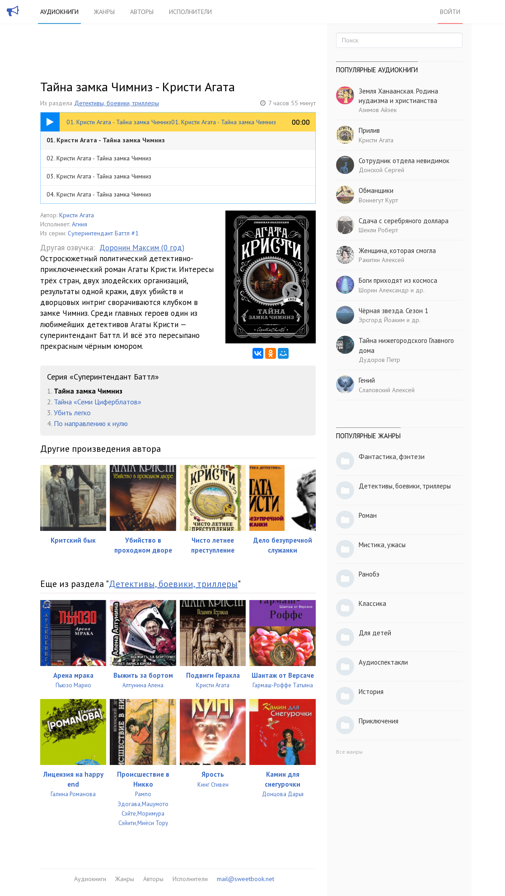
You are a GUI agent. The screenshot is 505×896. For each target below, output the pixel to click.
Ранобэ (369, 574)
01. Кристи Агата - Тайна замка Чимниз (106, 140)
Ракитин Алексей (381, 260)
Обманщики (376, 190)
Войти (450, 12)
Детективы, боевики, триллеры (116, 103)
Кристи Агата (76, 215)
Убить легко (72, 412)
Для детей (375, 633)
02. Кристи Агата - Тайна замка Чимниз (99, 158)
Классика (372, 603)
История (371, 691)
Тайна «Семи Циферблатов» (97, 401)
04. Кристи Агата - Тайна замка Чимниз (99, 194)
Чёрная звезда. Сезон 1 (393, 310)
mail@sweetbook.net (245, 879)
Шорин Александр (384, 290)
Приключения (378, 721)
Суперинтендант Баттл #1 (103, 233)
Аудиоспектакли (383, 662)
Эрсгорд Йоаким (382, 320)
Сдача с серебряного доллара (404, 220)
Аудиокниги (59, 12)
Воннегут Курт (378, 200)
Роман (368, 515)
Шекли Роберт (378, 230)
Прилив (369, 130)
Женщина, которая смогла (397, 250)
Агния (79, 224)
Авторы (142, 12)
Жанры (104, 12)
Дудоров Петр (379, 360)
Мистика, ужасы (382, 544)
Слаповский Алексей (387, 390)
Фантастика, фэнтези (392, 456)
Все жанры (349, 751)
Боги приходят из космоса (398, 280)
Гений (367, 380)
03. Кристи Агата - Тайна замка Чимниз (99, 176)
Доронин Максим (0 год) (141, 248)
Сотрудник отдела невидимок (404, 160)
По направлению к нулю (91, 423)
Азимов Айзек (378, 110)
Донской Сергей (381, 170)
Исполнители (190, 12)
